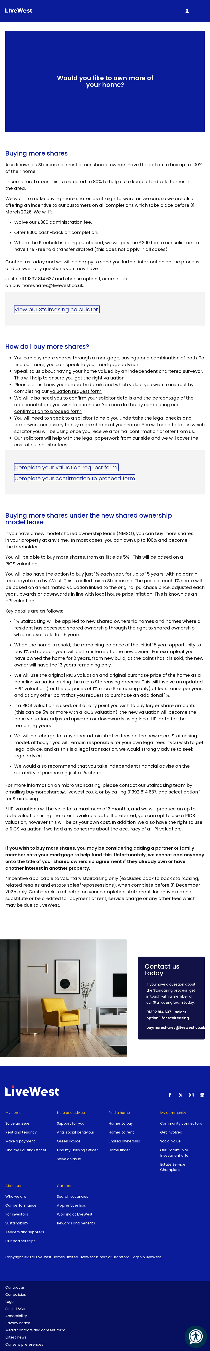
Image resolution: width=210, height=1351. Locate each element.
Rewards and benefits (76, 1223)
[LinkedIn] (202, 1095)
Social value (170, 1141)
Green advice (69, 1141)
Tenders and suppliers (24, 1232)
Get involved (171, 1132)
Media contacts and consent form (35, 1330)
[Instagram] (191, 1095)
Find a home (119, 1112)
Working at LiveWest (75, 1214)
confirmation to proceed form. (48, 411)
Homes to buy (121, 1123)
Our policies (15, 1294)
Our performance (20, 1205)
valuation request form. (76, 391)
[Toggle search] (175, 10)
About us (13, 1185)
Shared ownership (124, 1141)
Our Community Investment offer (175, 1153)
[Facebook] (170, 1095)
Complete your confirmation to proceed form (74, 478)
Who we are (15, 1196)
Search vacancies (72, 1196)
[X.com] (180, 1095)
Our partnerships (20, 1241)
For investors (16, 1214)
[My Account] (187, 10)
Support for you (70, 1123)
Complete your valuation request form (66, 467)
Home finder (119, 1150)
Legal (9, 1301)
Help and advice (71, 1112)
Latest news (15, 1337)
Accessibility (16, 1315)
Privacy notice (17, 1323)
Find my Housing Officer (25, 1150)
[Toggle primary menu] (199, 10)
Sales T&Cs (15, 1308)
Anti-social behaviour (75, 1132)
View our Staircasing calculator (56, 309)
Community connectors (181, 1123)
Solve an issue (17, 1123)
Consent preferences (24, 1344)
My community (173, 1112)
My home (13, 1112)
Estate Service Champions (172, 1167)
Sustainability (16, 1223)
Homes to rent (121, 1132)
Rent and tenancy (21, 1132)
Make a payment (20, 1141)
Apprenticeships (71, 1205)
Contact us (15, 1287)
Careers (64, 1185)
